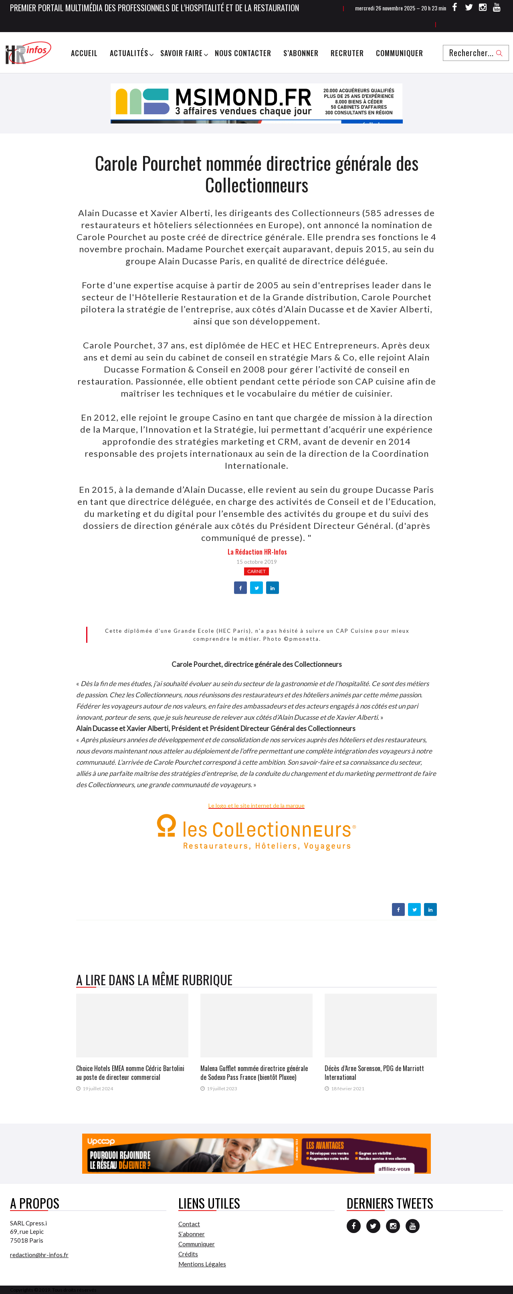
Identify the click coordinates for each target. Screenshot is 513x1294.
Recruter (347, 53)
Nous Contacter (243, 53)
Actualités (129, 53)
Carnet (256, 571)
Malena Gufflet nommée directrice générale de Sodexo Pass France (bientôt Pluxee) (254, 1072)
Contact (189, 1223)
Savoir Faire (181, 53)
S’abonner (301, 53)
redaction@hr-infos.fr (39, 1254)
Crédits (188, 1254)
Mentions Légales (202, 1264)
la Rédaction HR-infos (257, 552)
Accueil (84, 53)
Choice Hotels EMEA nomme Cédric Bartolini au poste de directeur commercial (130, 1072)
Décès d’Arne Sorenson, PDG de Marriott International (374, 1072)
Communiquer (399, 53)
